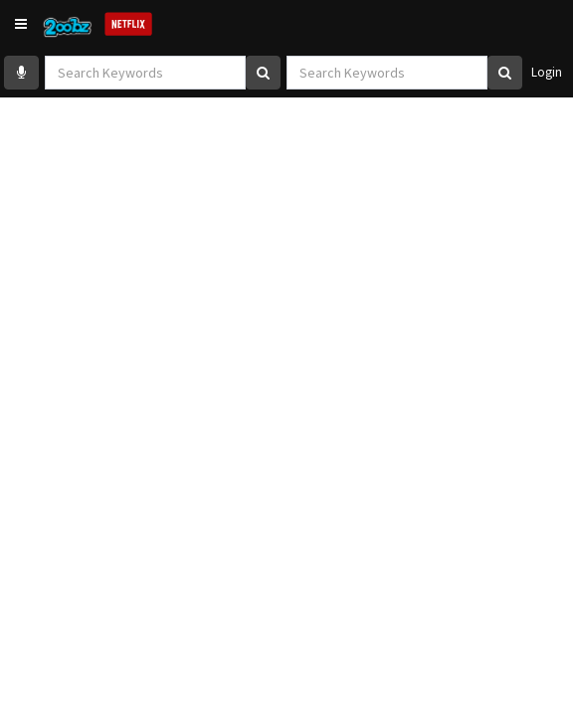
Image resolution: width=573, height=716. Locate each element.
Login (546, 72)
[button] (21, 24)
